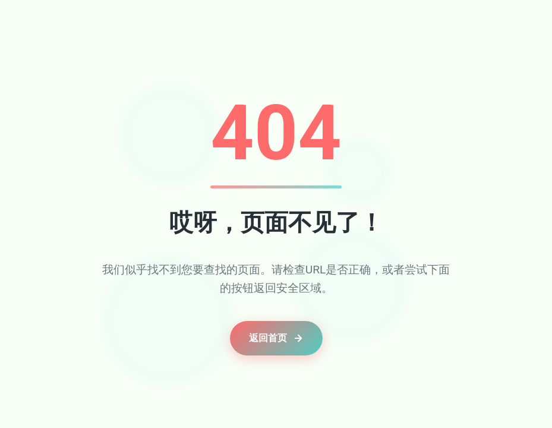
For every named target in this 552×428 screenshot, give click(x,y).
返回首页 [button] (276, 338)
